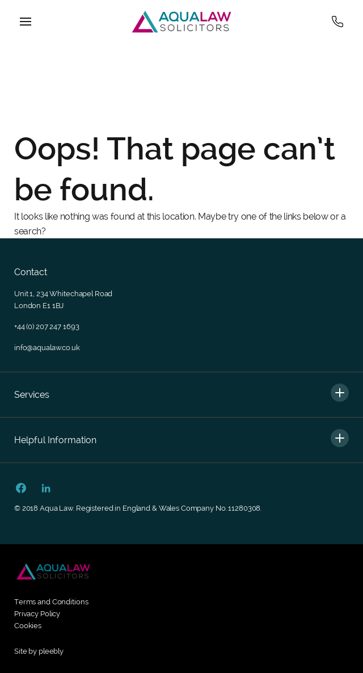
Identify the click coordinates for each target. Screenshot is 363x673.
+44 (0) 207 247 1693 (46, 326)
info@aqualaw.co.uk (47, 347)
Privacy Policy (37, 613)
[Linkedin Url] (46, 489)
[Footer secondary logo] (53, 571)
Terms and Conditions (51, 602)
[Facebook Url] (21, 489)
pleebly (51, 651)
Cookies (27, 625)
